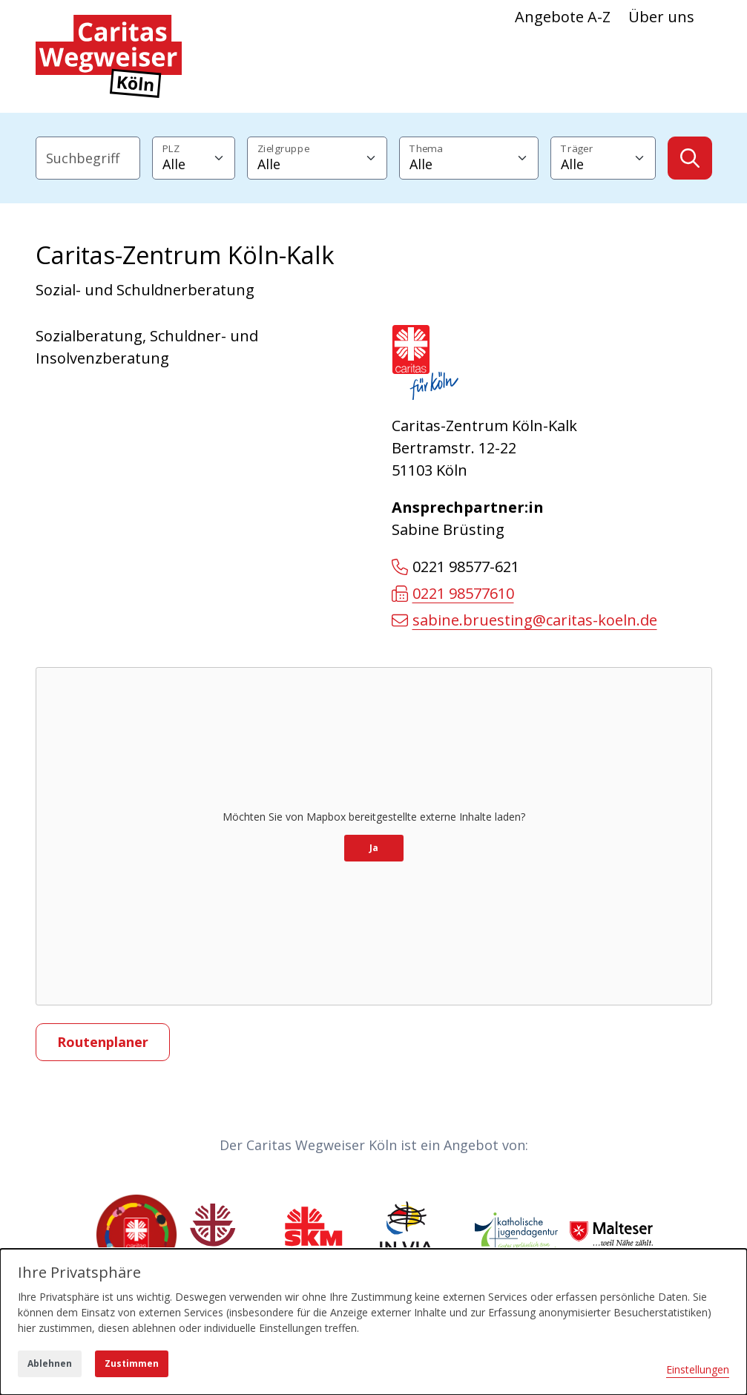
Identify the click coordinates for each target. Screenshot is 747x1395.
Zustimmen (132, 1363)
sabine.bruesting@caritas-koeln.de (524, 620)
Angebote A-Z (563, 17)
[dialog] (373, 1322)
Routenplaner (102, 1042)
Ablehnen (49, 1363)
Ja (373, 847)
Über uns (661, 17)
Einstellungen (697, 1369)
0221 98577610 (453, 593)
